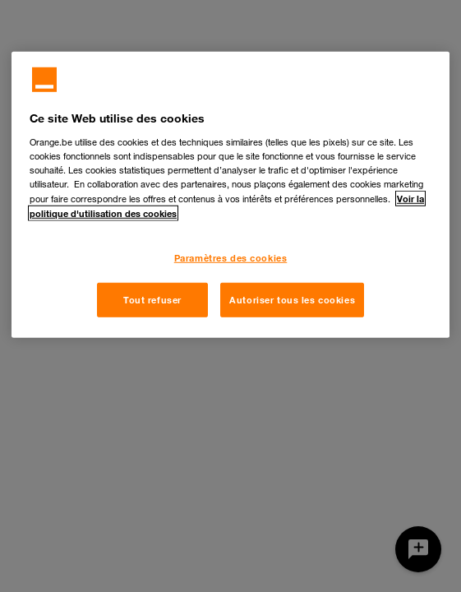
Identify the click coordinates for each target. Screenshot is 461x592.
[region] (230, 195)
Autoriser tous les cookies (292, 300)
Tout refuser (152, 300)
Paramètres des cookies (231, 258)
